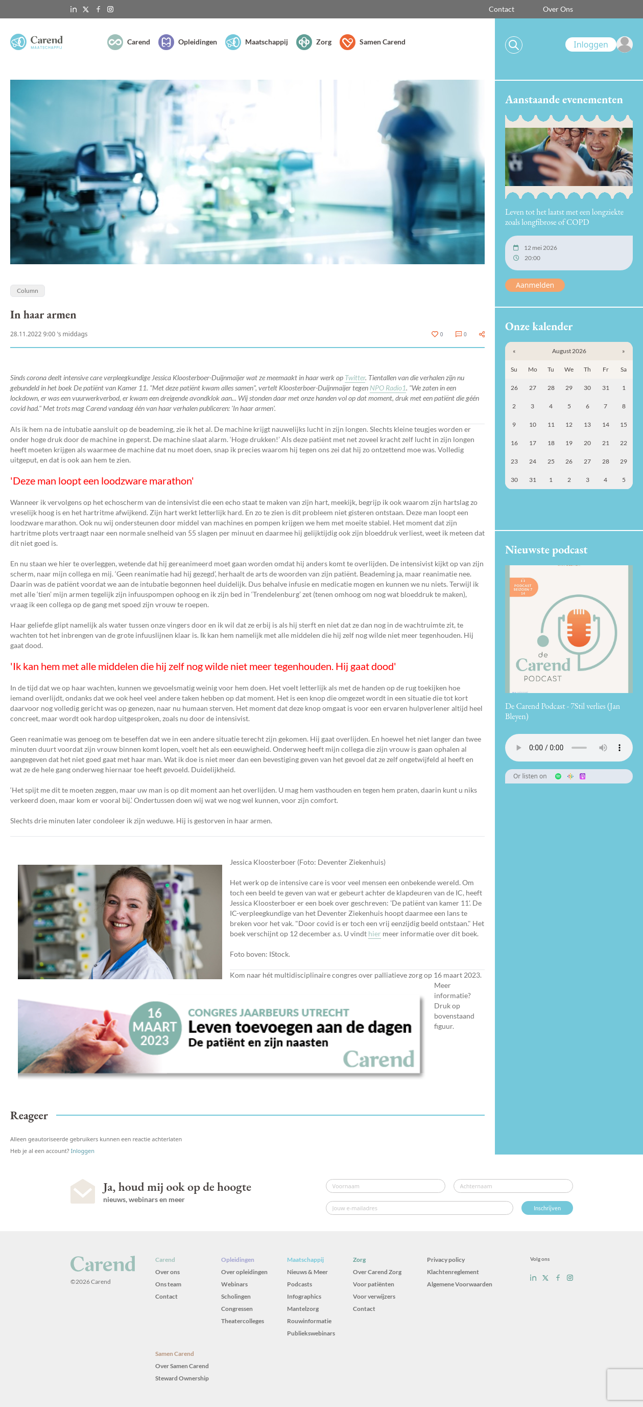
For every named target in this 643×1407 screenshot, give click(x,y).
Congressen (237, 1308)
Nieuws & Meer (307, 1272)
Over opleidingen (244, 1272)
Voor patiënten (373, 1284)
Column (27, 290)
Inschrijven (547, 1208)
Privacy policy (446, 1259)
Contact (501, 9)
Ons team (168, 1284)
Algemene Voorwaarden (459, 1284)
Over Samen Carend (182, 1366)
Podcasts (299, 1284)
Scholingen (236, 1296)
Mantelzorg (303, 1308)
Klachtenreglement (453, 1272)
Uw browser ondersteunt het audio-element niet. (569, 748)
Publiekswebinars (311, 1333)
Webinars (234, 1284)
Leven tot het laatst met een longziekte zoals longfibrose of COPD (564, 216)
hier (374, 933)
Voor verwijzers (374, 1296)
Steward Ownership (182, 1378)
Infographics (304, 1296)
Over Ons (558, 9)
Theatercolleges (242, 1321)
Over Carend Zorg (377, 1272)
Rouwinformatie (309, 1321)
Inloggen (82, 1151)
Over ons (167, 1272)
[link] (599, 44)
